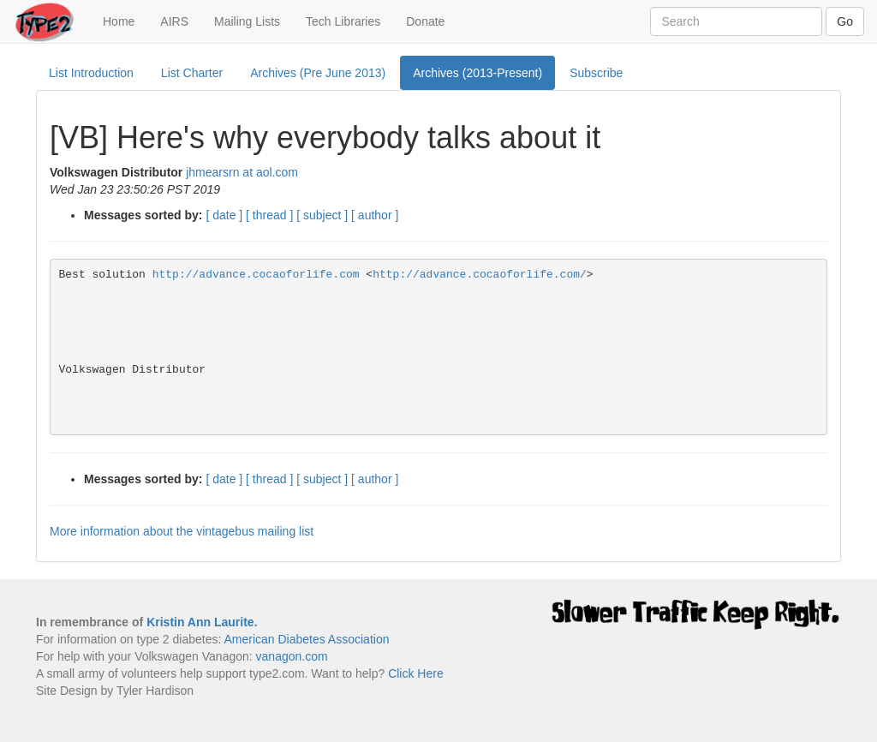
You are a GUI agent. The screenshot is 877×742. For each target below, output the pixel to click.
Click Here (416, 673)
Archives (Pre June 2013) (317, 73)
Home (125, 20)
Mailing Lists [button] (247, 21)
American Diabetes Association (306, 639)
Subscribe (596, 73)
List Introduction (91, 73)
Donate (425, 21)
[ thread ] (269, 215)
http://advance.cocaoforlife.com (256, 274)
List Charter (192, 73)
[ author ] (374, 215)
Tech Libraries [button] (343, 21)
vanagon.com (292, 656)
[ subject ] (322, 215)
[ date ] (224, 215)
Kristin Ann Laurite (200, 622)
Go (845, 21)
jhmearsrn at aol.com (242, 172)
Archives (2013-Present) (477, 73)
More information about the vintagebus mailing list (181, 531)
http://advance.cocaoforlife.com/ (480, 274)
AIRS (174, 21)
